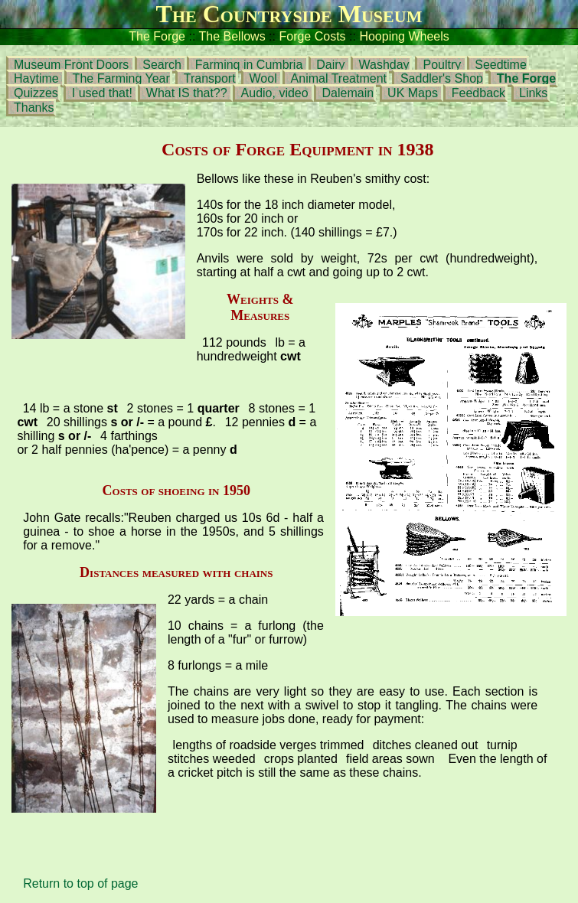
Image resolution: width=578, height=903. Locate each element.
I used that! (102, 92)
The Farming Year (121, 78)
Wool (265, 78)
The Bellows (232, 36)
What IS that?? (188, 92)
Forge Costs (312, 36)
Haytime (38, 78)
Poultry (442, 64)
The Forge (157, 36)
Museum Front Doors (73, 64)
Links (533, 92)
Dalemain (348, 92)
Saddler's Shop (441, 78)
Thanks (34, 107)
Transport (210, 78)
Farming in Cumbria (248, 64)
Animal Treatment (339, 78)
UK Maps (412, 92)
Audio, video (275, 92)
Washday (383, 64)
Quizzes (36, 92)
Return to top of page (80, 883)
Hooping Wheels (404, 36)
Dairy (332, 64)
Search (161, 64)
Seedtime (501, 64)
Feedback (478, 92)
